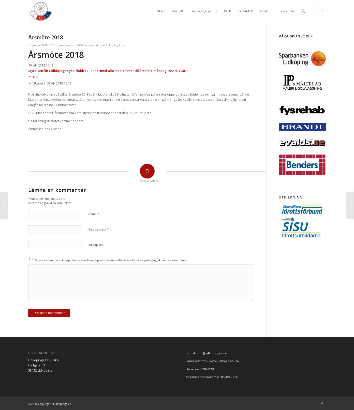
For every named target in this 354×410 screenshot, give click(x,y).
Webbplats (95, 244)
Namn (93, 214)
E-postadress (98, 229)
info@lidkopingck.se (212, 353)
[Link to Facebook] (322, 11)
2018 (80, 45)
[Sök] (303, 11)
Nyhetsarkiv (91, 45)
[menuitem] (161, 11)
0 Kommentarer (61, 45)
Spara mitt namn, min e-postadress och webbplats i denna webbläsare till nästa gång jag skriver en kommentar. (112, 260)
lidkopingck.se (115, 45)
